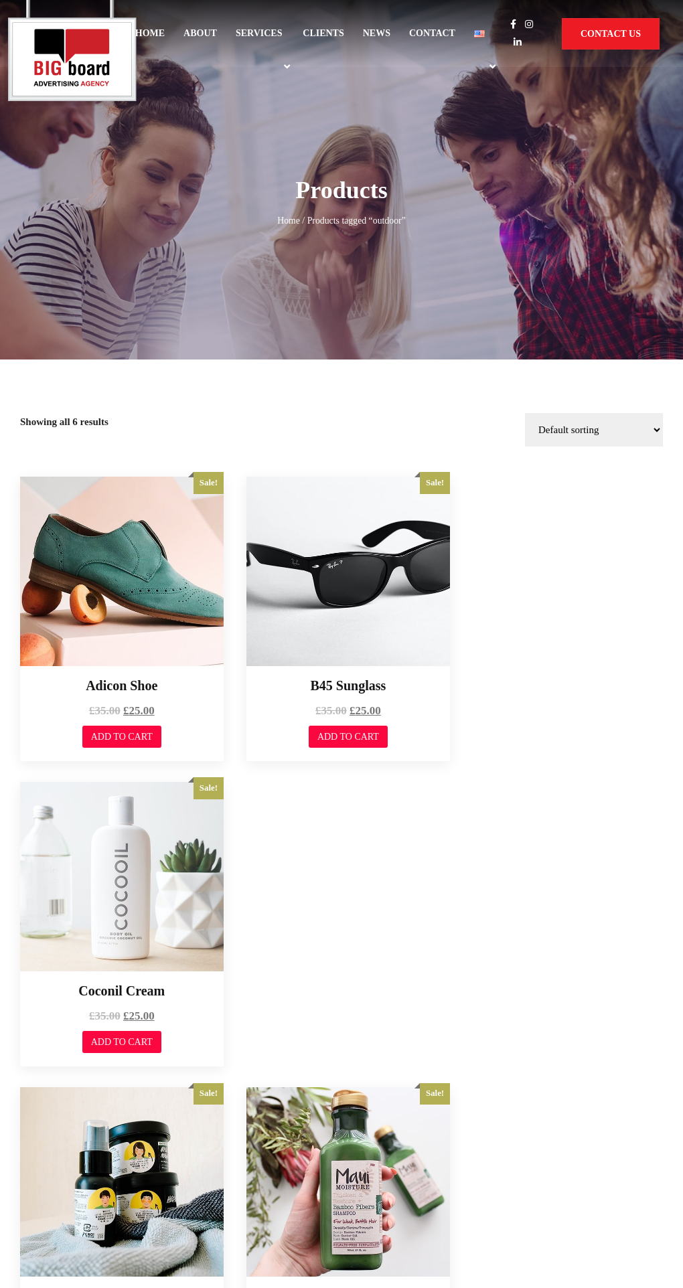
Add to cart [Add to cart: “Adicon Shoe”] (119, 597)
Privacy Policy (545, 1181)
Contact (432, 33)
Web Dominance (59, 1186)
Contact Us (611, 34)
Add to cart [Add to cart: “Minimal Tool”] (563, 897)
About (200, 33)
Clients (323, 33)
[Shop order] (594, 296)
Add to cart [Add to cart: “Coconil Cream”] (563, 597)
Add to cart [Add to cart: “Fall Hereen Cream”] (119, 897)
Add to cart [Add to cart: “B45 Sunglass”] (341, 597)
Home (150, 33)
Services (259, 33)
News (376, 33)
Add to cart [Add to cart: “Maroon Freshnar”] (341, 897)
